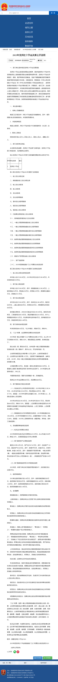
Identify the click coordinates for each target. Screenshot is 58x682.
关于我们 (31, 677)
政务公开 (29, 32)
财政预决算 (17, 49)
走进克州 (29, 23)
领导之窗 (29, 27)
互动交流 (29, 37)
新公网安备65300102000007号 (15, 675)
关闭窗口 (47, 658)
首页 (29, 18)
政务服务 (29, 41)
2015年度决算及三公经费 (29, 49)
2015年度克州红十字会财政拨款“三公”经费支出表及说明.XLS (29, 643)
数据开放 (29, 46)
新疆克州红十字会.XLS (18, 639)
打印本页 (37, 658)
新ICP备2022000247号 (29, 675)
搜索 (53, 13)
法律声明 (25, 677)
